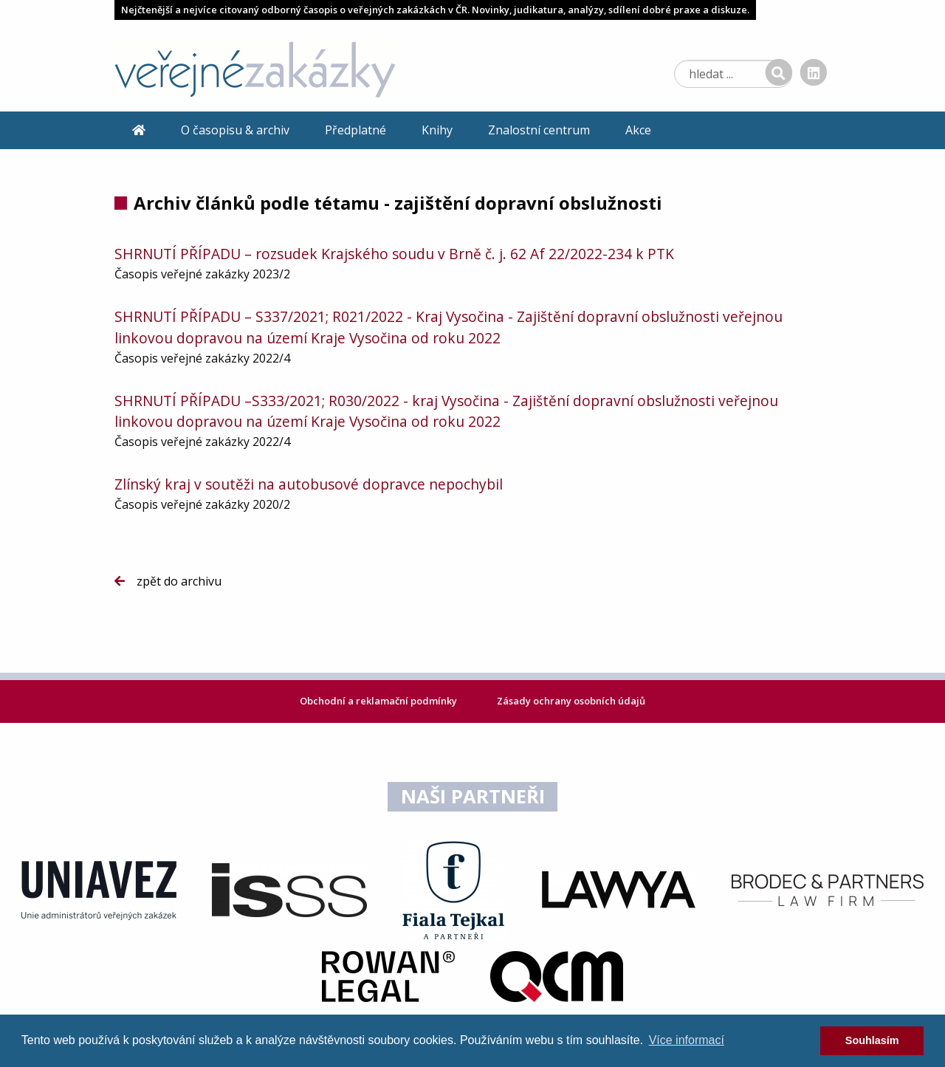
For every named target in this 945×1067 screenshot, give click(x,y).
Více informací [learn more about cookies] (686, 1040)
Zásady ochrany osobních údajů (571, 700)
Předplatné (355, 130)
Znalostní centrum (539, 130)
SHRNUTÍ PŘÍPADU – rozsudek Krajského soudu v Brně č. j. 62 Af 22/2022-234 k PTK (394, 254)
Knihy (437, 130)
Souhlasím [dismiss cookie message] (872, 1040)
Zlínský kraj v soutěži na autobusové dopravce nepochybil (308, 484)
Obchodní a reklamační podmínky (379, 700)
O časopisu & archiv (235, 130)
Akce (638, 130)
